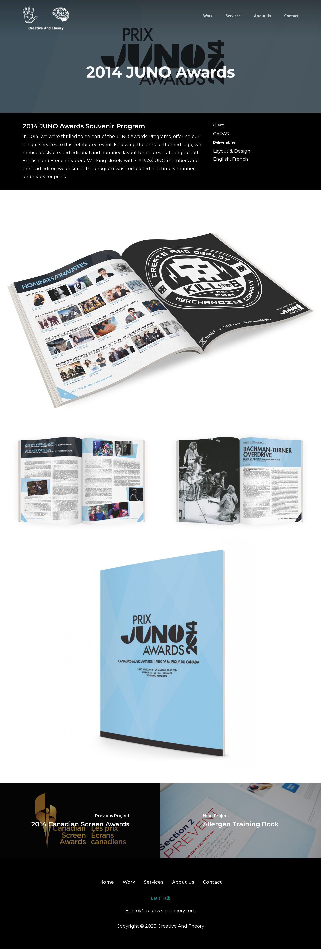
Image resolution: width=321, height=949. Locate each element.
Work (129, 882)
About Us (183, 882)
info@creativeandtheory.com (163, 910)
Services (153, 882)
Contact (212, 882)
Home (106, 882)
